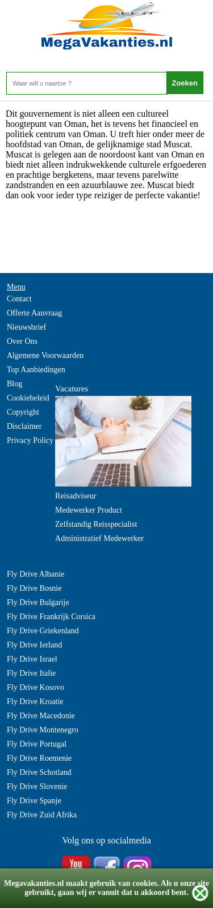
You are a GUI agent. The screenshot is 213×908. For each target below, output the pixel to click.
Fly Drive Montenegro (42, 730)
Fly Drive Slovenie (37, 786)
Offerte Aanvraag (34, 313)
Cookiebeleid (28, 398)
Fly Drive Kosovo (35, 687)
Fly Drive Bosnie (34, 588)
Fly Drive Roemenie (39, 758)
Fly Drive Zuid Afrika (42, 815)
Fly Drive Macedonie (41, 715)
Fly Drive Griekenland (43, 630)
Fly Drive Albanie (35, 574)
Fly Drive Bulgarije (38, 602)
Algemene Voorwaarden (45, 355)
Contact (19, 299)
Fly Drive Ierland (34, 645)
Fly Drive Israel (32, 659)
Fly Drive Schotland (39, 772)
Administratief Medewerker (99, 538)
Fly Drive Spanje (34, 800)
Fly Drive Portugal (36, 744)
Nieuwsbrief (26, 327)
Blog (14, 384)
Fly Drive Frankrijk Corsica (51, 616)
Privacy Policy (30, 440)
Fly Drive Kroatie (35, 701)
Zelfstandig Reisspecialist (96, 524)
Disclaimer (24, 426)
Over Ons (22, 341)
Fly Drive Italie (31, 673)
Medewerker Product (88, 510)
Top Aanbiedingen (36, 369)
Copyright (23, 412)
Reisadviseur (75, 496)
